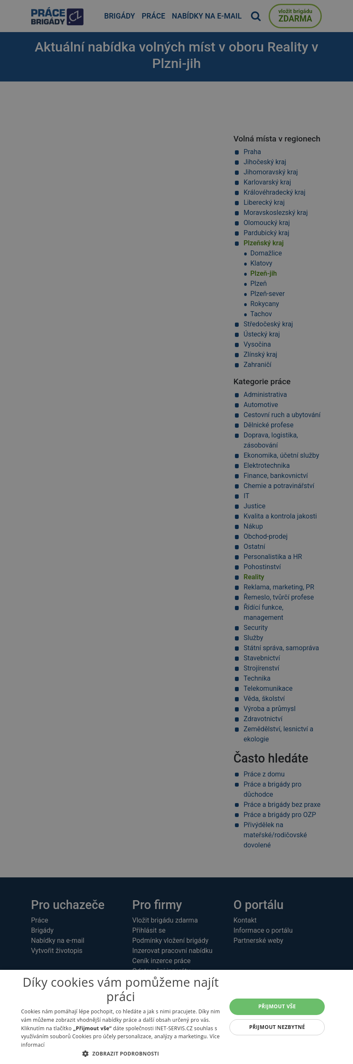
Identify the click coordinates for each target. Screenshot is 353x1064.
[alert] (176, 532)
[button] (121, 1053)
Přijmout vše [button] (277, 1006)
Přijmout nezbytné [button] (277, 1027)
